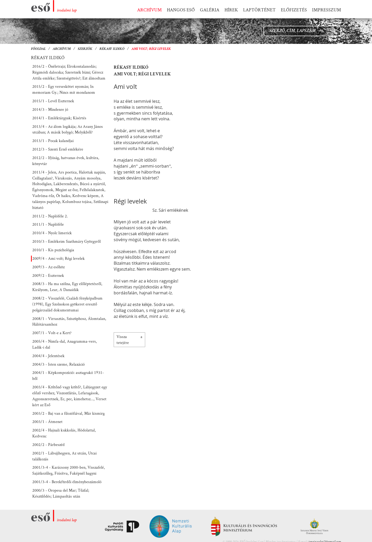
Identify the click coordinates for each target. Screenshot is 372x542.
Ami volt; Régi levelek (151, 49)
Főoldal (38, 49)
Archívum (62, 49)
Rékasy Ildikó (112, 49)
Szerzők (85, 49)
